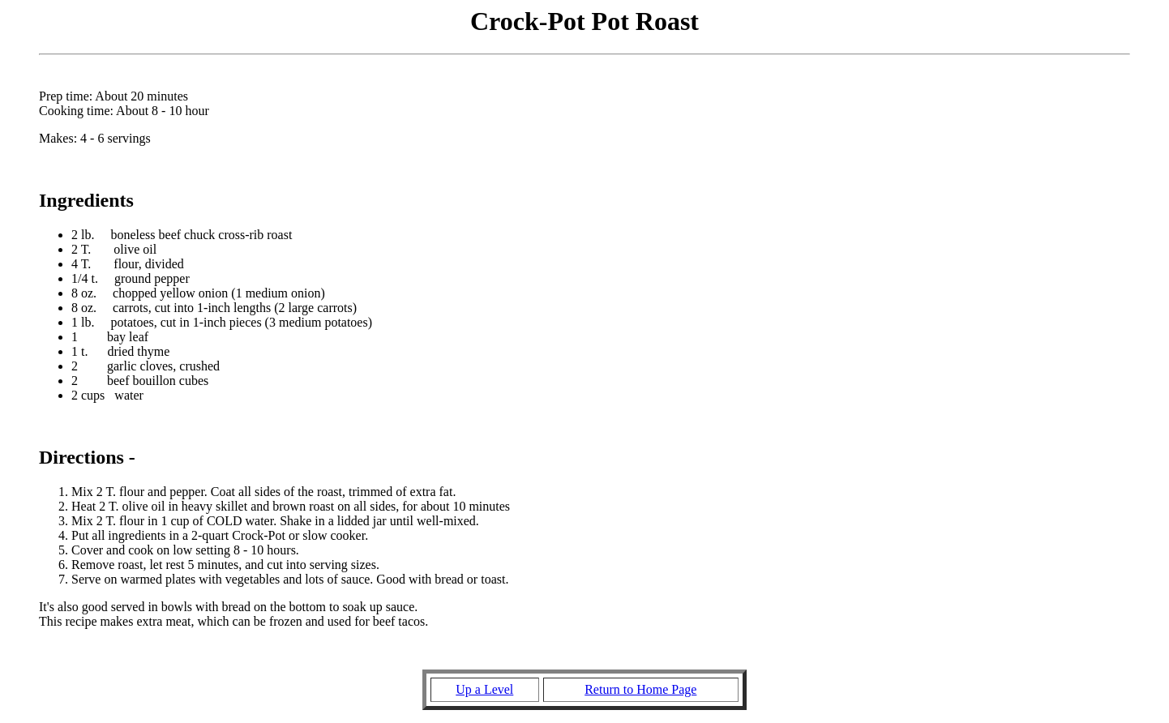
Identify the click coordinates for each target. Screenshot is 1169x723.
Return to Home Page (640, 689)
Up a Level (484, 689)
